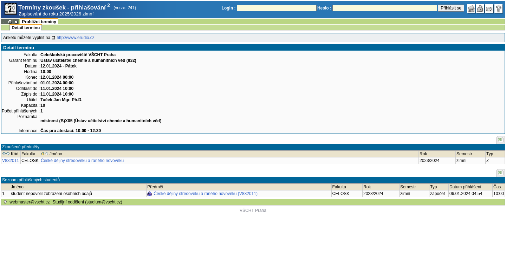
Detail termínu (26, 27)
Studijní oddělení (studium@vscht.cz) (87, 202)
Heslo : (324, 8)
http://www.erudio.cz (75, 37)
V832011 (10, 160)
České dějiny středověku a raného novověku (82, 160)
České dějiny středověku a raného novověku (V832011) (206, 193)
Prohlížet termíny (39, 21)
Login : (229, 8)
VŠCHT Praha (253, 210)
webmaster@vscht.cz (29, 202)
